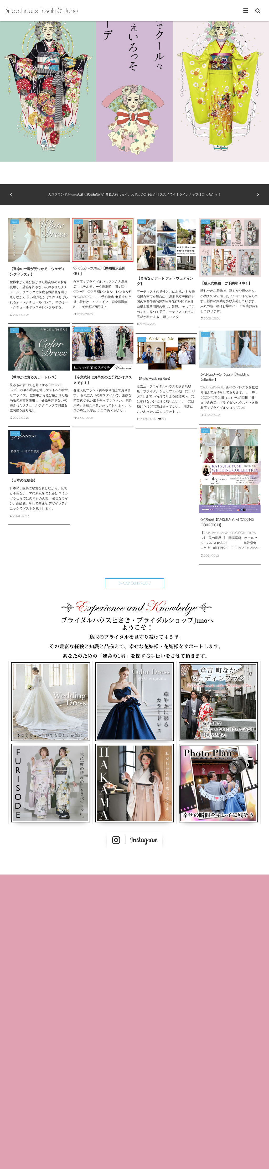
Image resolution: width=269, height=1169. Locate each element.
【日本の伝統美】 (23, 480)
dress (14, 221)
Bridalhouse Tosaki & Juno (41, 10)
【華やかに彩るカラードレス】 (34, 377)
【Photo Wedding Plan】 (154, 378)
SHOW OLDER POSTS (134, 583)
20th (78, 221)
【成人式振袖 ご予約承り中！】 (226, 283)
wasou (15, 433)
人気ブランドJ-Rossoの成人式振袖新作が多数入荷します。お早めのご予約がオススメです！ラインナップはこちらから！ (134, 194)
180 (163, 419)
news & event (82, 329)
